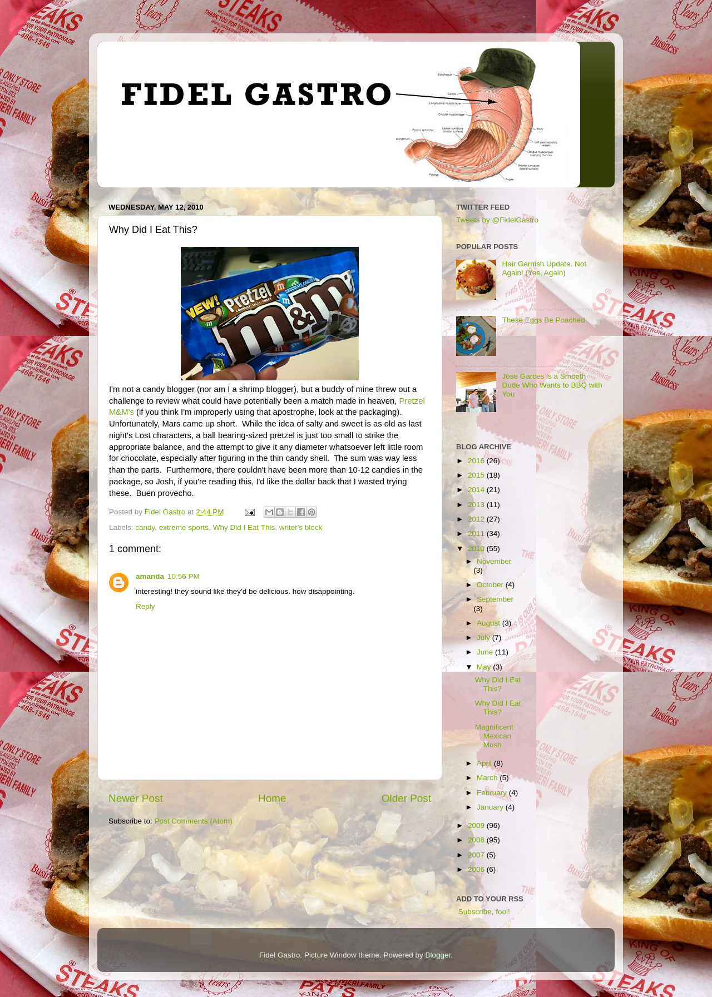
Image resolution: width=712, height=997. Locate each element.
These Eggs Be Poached (543, 320)
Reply (145, 606)
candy (145, 527)
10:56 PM (183, 576)
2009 (477, 825)
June (486, 652)
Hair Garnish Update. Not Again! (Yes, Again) (544, 268)
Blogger (438, 955)
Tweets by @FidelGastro (497, 220)
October (491, 585)
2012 (477, 519)
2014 (477, 489)
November (494, 561)
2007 (477, 855)
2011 (477, 533)
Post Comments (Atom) (194, 821)
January (491, 807)
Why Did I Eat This (244, 527)
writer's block (301, 527)
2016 (477, 461)
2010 (477, 548)
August (489, 623)
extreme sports (184, 527)
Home (272, 798)
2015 (477, 475)
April (485, 763)
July (484, 637)
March (488, 777)
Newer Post (135, 798)
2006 (477, 869)
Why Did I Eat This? (498, 684)
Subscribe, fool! (483, 911)
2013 (477, 504)
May (485, 667)
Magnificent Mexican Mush (494, 736)
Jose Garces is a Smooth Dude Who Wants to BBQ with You (552, 385)
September (495, 599)
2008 (477, 840)
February (493, 792)
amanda (150, 576)
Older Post (406, 798)
